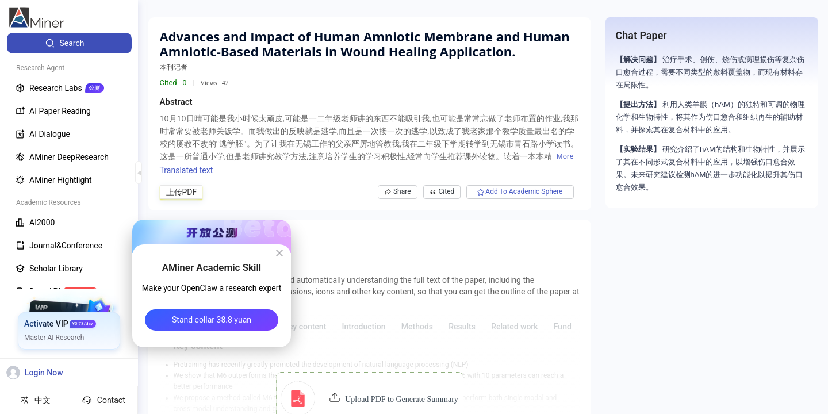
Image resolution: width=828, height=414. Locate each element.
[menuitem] (69, 43)
